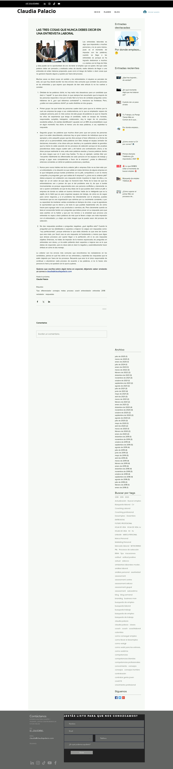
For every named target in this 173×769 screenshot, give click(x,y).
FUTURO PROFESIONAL (123, 523)
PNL (116, 550)
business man (130, 598)
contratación (120, 674)
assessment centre (123, 580)
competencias (121, 655)
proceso (70, 291)
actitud (118, 557)
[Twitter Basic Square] (120, 697)
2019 (122, 497)
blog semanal (126, 595)
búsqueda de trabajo (124, 617)
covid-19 (118, 681)
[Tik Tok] (43, 762)
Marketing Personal (123, 542)
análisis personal (122, 572)
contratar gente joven (124, 677)
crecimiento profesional (125, 685)
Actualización (120, 501)
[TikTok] (54, 4)
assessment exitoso (123, 583)
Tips (38, 291)
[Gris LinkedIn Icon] (32, 762)
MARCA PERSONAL (130, 535)
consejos (56, 291)
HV (129, 531)
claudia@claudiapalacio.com (42, 738)
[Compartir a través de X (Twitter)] (43, 302)
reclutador (40, 294)
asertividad (136, 572)
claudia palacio (121, 621)
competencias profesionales (127, 662)
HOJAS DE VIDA (121, 531)
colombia (119, 632)
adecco (125, 561)
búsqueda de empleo (124, 613)
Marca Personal (121, 538)
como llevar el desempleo (126, 640)
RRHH (117, 553)
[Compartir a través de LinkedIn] (49, 302)
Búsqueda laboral (122, 505)
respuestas (50, 294)
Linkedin (118, 535)
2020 (127, 497)
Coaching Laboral (122, 508)
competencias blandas (125, 659)
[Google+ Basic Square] (123, 697)
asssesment (120, 591)
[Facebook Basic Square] (116, 697)
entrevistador (86, 291)
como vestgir (120, 643)
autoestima (132, 591)
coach (77, 291)
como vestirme (121, 651)
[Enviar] (82, 752)
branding (119, 598)
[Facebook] (55, 762)
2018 (103, 291)
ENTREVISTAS (120, 520)
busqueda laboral (123, 606)
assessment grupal (123, 587)
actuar (118, 561)
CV (133, 505)
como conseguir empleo (126, 636)
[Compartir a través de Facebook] (37, 302)
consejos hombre (132, 670)
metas (63, 291)
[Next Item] (137, 39)
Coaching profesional (124, 512)
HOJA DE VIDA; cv (134, 527)
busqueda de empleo (124, 602)
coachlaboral (135, 628)
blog (117, 595)
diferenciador (46, 291)
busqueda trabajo (123, 610)
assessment (120, 576)
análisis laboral (121, 568)
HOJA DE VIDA (120, 527)
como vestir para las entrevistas (128, 647)
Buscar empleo (134, 501)
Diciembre (131, 516)
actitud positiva (129, 557)
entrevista (96, 291)
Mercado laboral (122, 546)
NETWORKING (136, 546)
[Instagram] (49, 4)
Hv (133, 531)
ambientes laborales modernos (128, 565)
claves (132, 625)
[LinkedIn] (45, 4)
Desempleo (120, 516)
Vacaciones (130, 553)
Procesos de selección (129, 550)
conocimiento (121, 666)
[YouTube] (59, 4)
